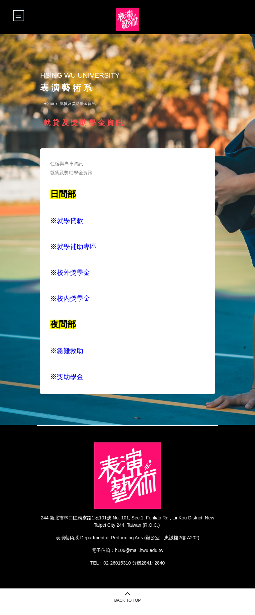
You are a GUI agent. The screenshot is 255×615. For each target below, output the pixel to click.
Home (48, 103)
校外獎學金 (73, 272)
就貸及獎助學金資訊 (71, 172)
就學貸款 (70, 220)
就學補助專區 (77, 246)
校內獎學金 (73, 298)
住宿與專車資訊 (66, 163)
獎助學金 (70, 376)
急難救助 (70, 350)
